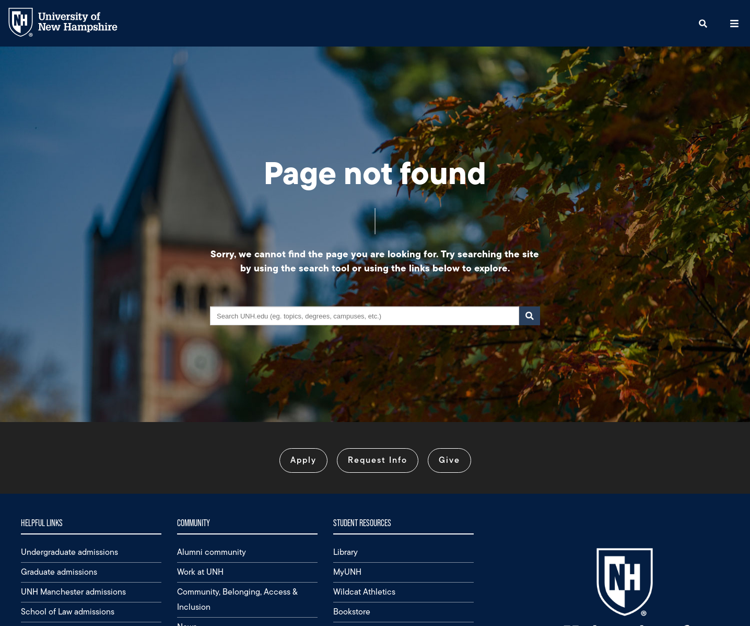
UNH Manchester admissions (73, 592)
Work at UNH (200, 572)
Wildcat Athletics (364, 592)
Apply (303, 460)
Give (449, 460)
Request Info (377, 460)
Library (345, 552)
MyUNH (347, 572)
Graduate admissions (59, 572)
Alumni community (211, 552)
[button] (703, 23)
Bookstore (351, 612)
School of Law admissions (67, 612)
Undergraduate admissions (69, 552)
